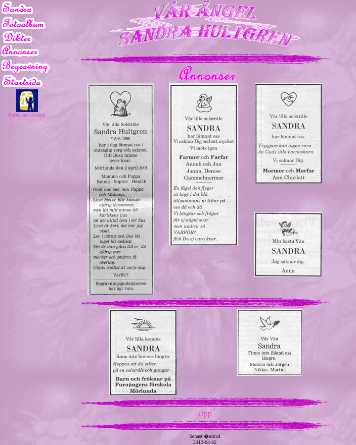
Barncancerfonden (26, 115)
